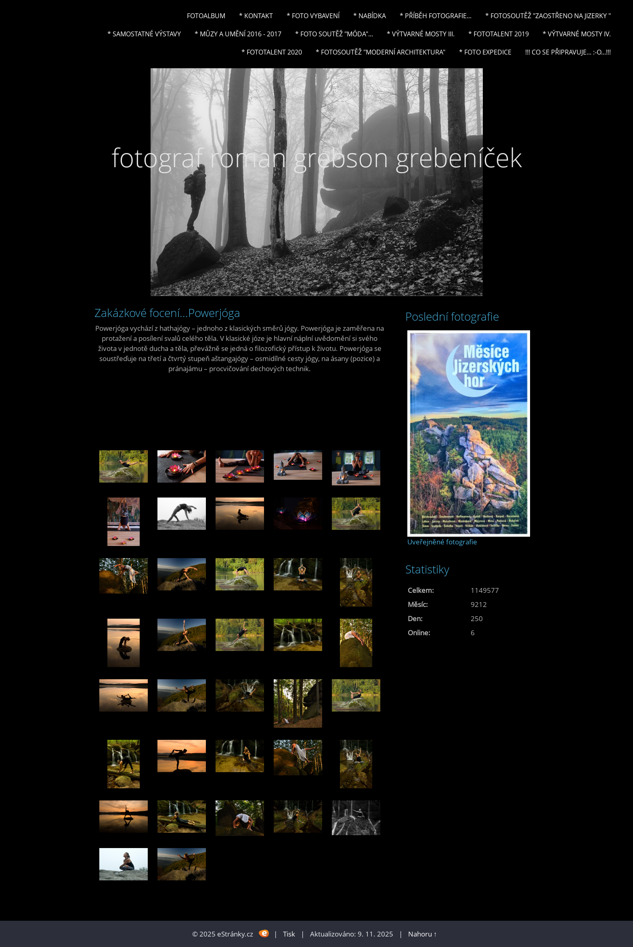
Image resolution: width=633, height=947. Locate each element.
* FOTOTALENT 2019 (498, 33)
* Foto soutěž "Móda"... (334, 33)
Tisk (289, 934)
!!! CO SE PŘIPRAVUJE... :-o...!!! (568, 52)
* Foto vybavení (313, 15)
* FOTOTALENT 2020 (271, 52)
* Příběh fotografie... (436, 15)
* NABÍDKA (369, 15)
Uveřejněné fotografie (442, 541)
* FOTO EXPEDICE (485, 52)
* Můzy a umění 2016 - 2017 (238, 33)
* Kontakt (256, 15)
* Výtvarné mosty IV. (577, 33)
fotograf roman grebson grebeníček (316, 157)
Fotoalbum (206, 15)
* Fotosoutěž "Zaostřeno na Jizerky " (548, 15)
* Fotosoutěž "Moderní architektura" (380, 52)
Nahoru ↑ (422, 934)
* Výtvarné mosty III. (421, 33)
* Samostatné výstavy (144, 33)
